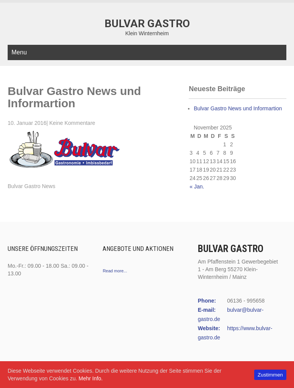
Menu (19, 52)
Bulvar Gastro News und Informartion (238, 108)
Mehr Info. (90, 378)
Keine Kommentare (72, 123)
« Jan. (196, 186)
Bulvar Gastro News (31, 186)
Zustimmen (270, 375)
